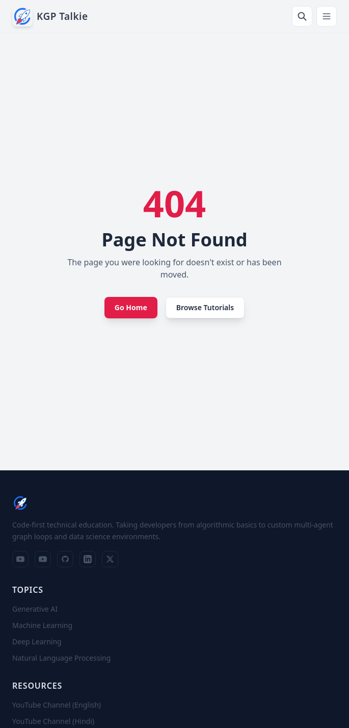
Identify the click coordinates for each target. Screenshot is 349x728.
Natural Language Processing (61, 658)
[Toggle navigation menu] (326, 16)
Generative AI (35, 609)
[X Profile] (110, 559)
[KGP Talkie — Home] (50, 16)
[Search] (302, 16)
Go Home (131, 307)
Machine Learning (42, 625)
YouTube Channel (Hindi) (53, 721)
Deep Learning (37, 641)
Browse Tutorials (205, 307)
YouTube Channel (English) (56, 705)
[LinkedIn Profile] (87, 559)
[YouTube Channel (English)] (20, 559)
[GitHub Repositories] (65, 559)
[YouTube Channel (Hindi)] (43, 559)
